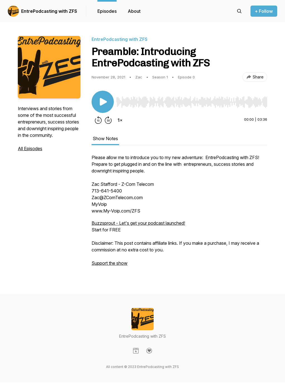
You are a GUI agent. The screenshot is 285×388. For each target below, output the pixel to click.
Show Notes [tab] (105, 138)
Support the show (109, 263)
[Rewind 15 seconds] (98, 120)
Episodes (107, 11)
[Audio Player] (191, 100)
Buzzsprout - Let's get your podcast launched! (138, 223)
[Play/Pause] (103, 102)
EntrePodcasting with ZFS (49, 11)
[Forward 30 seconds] (108, 120)
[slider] (191, 102)
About (134, 11)
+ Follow (264, 11)
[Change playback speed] (120, 120)
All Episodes (30, 148)
